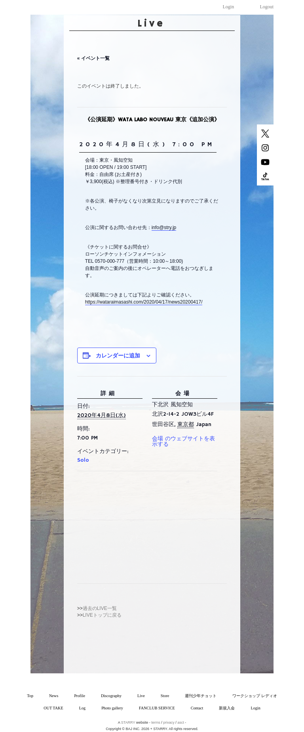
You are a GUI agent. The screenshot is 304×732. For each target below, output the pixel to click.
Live (141, 696)
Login (228, 7)
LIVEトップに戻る (102, 615)
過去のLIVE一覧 (100, 608)
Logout (267, 7)
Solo (83, 460)
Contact (197, 708)
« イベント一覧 (93, 58)
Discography (111, 696)
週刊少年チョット (201, 696)
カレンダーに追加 (118, 355)
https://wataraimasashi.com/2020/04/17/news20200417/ (144, 302)
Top (30, 696)
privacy (169, 722)
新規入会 (227, 708)
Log (82, 708)
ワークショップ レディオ (254, 696)
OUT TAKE (53, 708)
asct (180, 722)
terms (155, 722)
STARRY (128, 722)
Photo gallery (112, 708)
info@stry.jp (164, 227)
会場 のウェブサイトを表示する (183, 441)
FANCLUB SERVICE (157, 708)
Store (165, 696)
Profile (79, 696)
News (53, 696)
